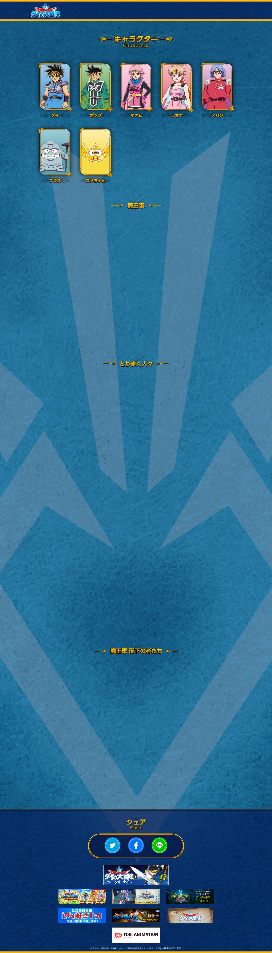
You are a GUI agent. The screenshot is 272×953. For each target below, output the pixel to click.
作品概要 (153, 6)
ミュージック (188, 15)
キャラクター (223, 6)
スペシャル (223, 15)
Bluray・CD (153, 15)
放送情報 (118, 6)
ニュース (83, 6)
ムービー (118, 15)
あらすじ (188, 6)
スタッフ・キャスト (83, 15)
